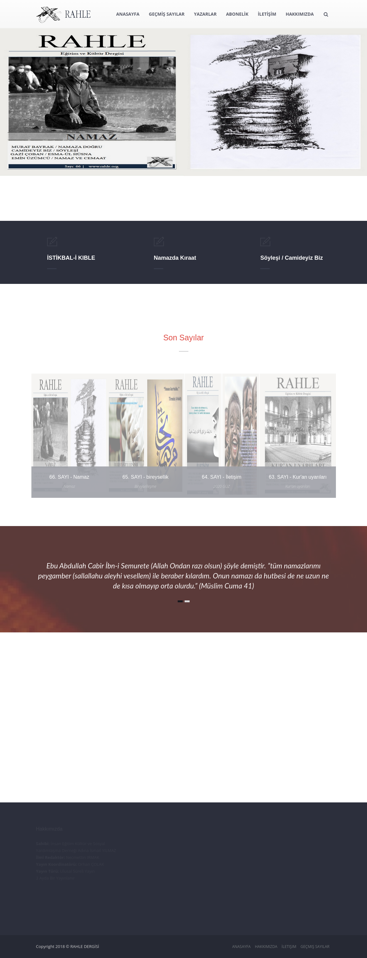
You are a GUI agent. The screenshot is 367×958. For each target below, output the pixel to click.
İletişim (289, 946)
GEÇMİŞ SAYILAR (167, 14)
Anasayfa (241, 946)
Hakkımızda (266, 946)
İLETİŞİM (267, 14)
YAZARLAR (205, 14)
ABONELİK (237, 14)
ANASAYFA (127, 14)
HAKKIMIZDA (300, 14)
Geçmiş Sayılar (314, 946)
